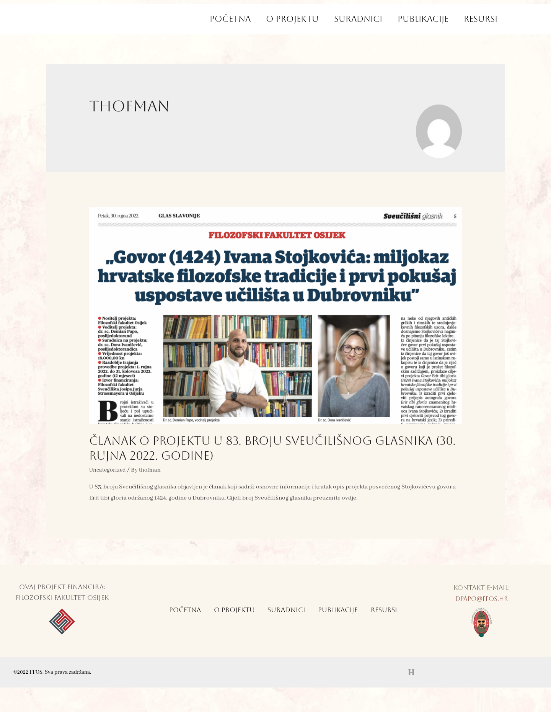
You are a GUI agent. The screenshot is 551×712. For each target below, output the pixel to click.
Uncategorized (108, 470)
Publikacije (420, 19)
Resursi (480, 19)
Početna (223, 19)
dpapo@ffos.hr (481, 599)
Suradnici (354, 19)
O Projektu (287, 19)
